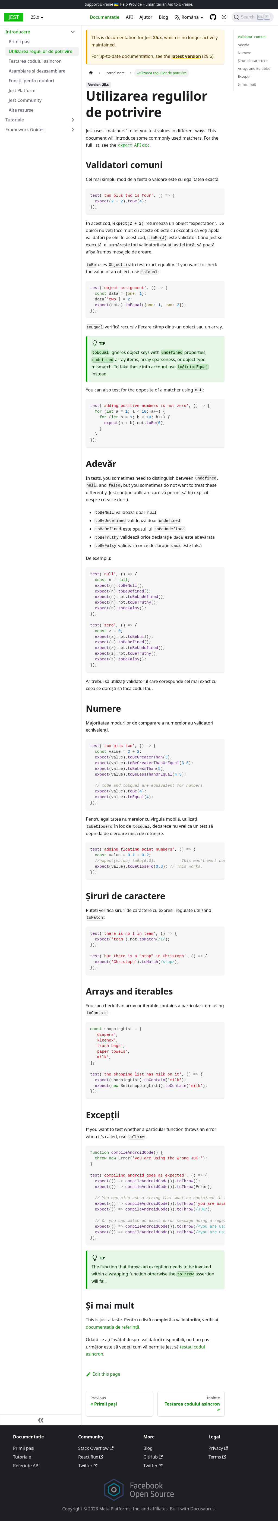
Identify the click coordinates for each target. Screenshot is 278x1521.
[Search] (253, 17)
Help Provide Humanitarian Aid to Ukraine (156, 4)
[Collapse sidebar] (40, 1420)
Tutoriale (14, 120)
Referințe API (26, 1466)
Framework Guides (25, 130)
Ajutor (145, 17)
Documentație (104, 17)
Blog (163, 17)
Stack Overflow (95, 1448)
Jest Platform (22, 90)
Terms (217, 1457)
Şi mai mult (247, 84)
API (129, 17)
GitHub (153, 1457)
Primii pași (19, 42)
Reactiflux (90, 1457)
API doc (134, 145)
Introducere (17, 32)
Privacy (218, 1448)
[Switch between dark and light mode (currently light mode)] (224, 17)
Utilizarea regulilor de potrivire (40, 51)
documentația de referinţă (112, 1327)
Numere (244, 52)
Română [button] (186, 17)
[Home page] (91, 73)
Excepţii (244, 76)
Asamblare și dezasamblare (37, 71)
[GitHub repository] (213, 17)
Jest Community (25, 100)
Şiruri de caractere (253, 60)
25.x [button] (35, 17)
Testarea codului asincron (35, 61)
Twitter (87, 1466)
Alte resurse (21, 110)
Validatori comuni (252, 36)
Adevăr (243, 44)
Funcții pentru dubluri (31, 81)
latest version (186, 56)
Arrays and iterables (254, 68)
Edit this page (103, 1374)
